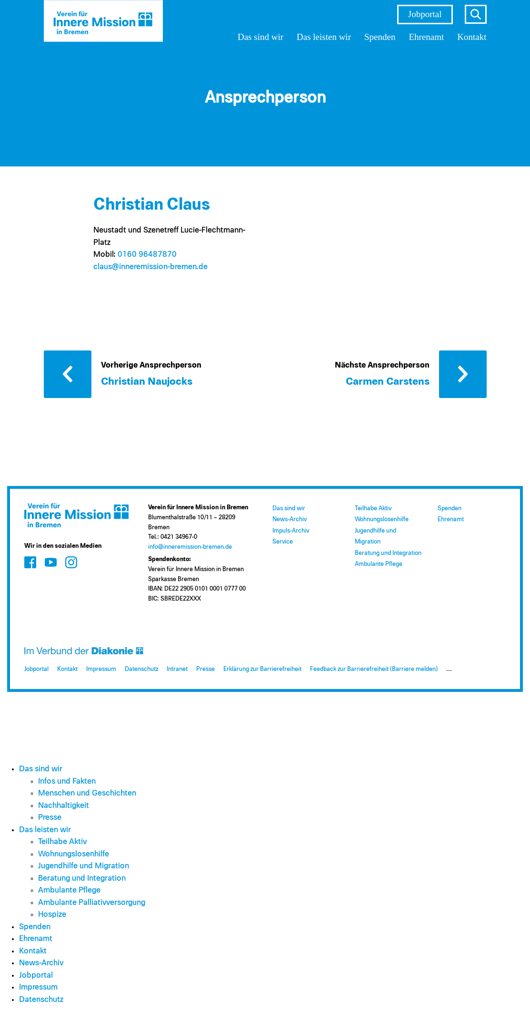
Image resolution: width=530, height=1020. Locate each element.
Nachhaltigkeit (63, 806)
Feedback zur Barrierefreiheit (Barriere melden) (374, 669)
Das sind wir (260, 37)
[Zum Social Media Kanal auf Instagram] (71, 562)
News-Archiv (289, 519)
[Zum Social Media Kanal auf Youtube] (51, 562)
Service (282, 542)
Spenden (379, 37)
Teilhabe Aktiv (373, 508)
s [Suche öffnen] (476, 14)
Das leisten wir (324, 37)
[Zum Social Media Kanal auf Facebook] (30, 562)
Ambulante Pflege (378, 564)
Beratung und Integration (388, 553)
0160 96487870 (147, 255)
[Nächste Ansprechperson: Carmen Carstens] (411, 373)
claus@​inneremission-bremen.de (150, 267)
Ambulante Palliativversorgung (91, 903)
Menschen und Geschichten (87, 793)
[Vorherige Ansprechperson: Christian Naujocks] (139, 373)
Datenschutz (141, 669)
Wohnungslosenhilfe (382, 519)
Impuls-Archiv (290, 531)
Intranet (177, 669)
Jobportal (425, 14)
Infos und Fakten (67, 781)
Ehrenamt (426, 37)
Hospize (52, 915)
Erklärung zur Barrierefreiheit (262, 669)
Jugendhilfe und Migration (83, 866)
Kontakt (471, 37)
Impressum (101, 669)
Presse (205, 669)
